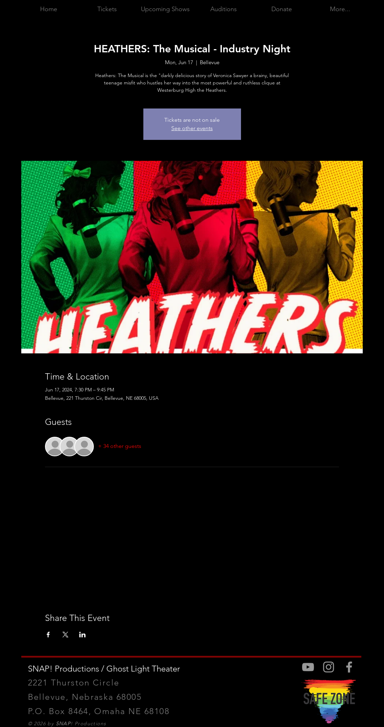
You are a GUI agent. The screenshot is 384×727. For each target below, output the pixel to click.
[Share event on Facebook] (48, 634)
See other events (192, 128)
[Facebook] (349, 667)
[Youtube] (308, 667)
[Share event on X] (65, 634)
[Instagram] (328, 667)
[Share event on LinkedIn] (82, 634)
